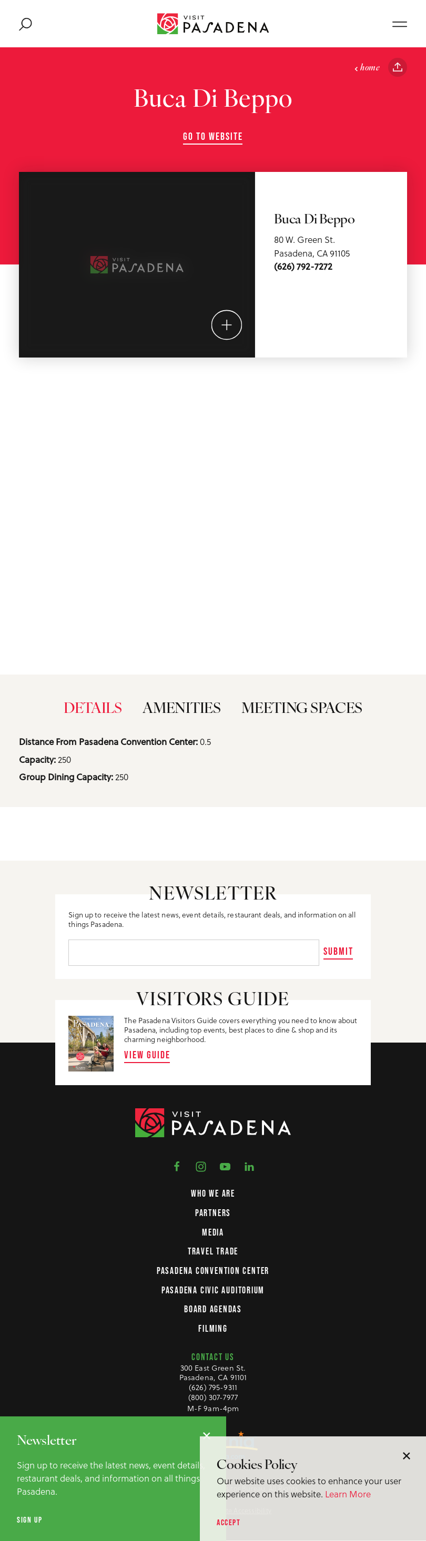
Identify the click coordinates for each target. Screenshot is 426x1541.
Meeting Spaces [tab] (301, 715)
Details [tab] (93, 715)
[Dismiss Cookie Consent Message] (406, 1456)
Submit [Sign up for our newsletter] (338, 951)
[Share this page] (397, 67)
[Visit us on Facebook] (176, 1166)
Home (367, 68)
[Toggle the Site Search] (25, 24)
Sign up (29, 1519)
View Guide (147, 1054)
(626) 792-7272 (303, 266)
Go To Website (213, 136)
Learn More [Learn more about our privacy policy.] (348, 1494)
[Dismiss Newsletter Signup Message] (207, 1436)
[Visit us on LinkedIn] (249, 1166)
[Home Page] (213, 23)
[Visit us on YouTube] (225, 1166)
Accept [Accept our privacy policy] (229, 1522)
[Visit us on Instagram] (200, 1166)
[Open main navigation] (399, 24)
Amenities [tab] (182, 715)
